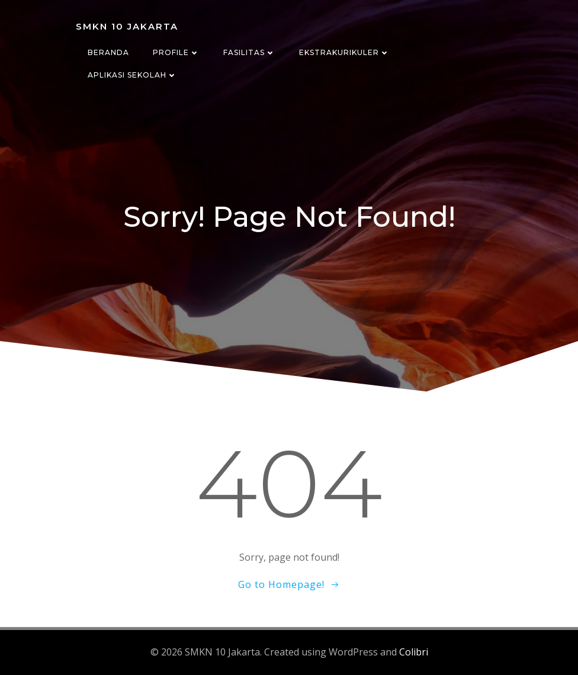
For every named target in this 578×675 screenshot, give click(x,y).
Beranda (108, 52)
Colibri (413, 651)
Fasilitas (249, 52)
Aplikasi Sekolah (132, 74)
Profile (176, 52)
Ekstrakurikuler (344, 52)
